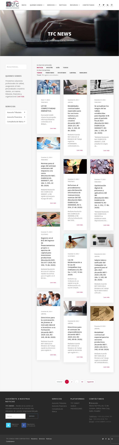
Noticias (62, 5)
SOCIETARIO (62, 73)
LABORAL (73, 73)
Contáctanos (88, 5)
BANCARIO (83, 73)
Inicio (24, 5)
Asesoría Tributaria (14, 112)
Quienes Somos (36, 5)
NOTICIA (40, 67)
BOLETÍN (49, 67)
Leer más (20, 96)
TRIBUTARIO (49, 73)
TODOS (65, 67)
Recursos (74, 5)
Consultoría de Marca (15, 122)
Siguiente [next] (90, 382)
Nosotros (34, 439)
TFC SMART (75, 403)
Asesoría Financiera (14, 117)
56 (82, 382)
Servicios (51, 5)
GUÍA (58, 67)
